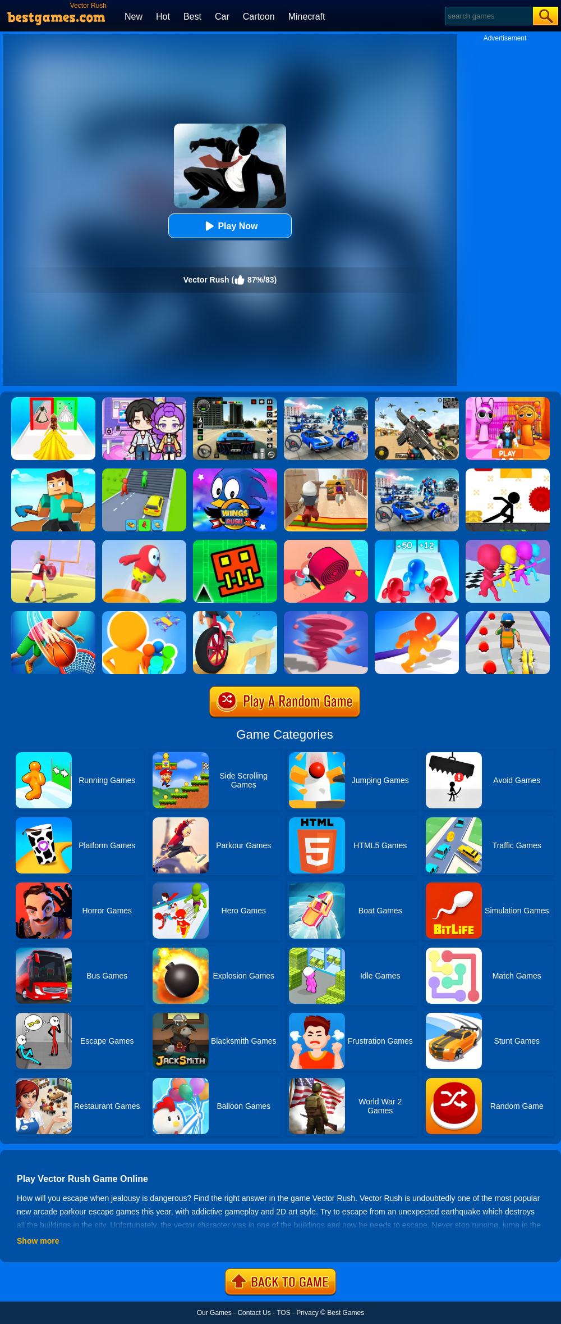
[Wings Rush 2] (235, 472)
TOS (283, 1313)
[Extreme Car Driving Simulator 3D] (235, 401)
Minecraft (306, 16)
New (133, 16)
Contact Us (253, 1313)
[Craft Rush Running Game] (53, 472)
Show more (38, 1240)
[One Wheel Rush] (235, 615)
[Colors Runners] (144, 615)
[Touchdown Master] (53, 544)
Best (192, 16)
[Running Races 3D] (508, 544)
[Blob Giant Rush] (417, 615)
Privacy (307, 1313)
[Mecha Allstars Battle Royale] (417, 472)
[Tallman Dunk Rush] (53, 615)
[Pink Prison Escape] (508, 401)
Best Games (345, 1313)
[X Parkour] (508, 472)
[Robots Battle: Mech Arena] (326, 401)
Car (222, 16)
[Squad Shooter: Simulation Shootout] (417, 401)
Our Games (214, 1313)
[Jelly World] (144, 544)
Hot (163, 16)
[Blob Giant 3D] (417, 544)
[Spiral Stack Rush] (326, 544)
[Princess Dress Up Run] (53, 401)
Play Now (229, 226)
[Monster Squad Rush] (508, 615)
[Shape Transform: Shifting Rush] (144, 472)
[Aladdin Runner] (326, 472)
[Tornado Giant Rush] (326, 615)
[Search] (488, 16)
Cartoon (259, 16)
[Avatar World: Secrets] (144, 401)
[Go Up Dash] (235, 544)
